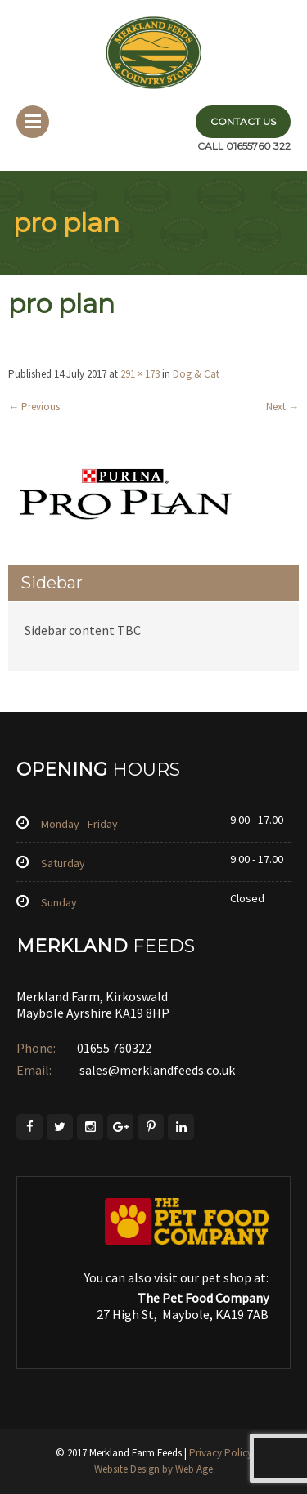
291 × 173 (140, 374)
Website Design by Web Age (153, 1469)
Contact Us (243, 121)
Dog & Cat (196, 374)
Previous (34, 407)
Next (282, 407)
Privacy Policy (220, 1453)
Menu (32, 121)
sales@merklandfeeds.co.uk (156, 1070)
